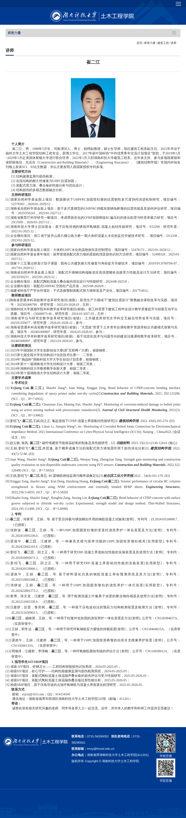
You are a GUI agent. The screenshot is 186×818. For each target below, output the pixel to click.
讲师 (173, 43)
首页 (139, 43)
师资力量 (150, 43)
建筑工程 (163, 43)
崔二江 (93, 62)
